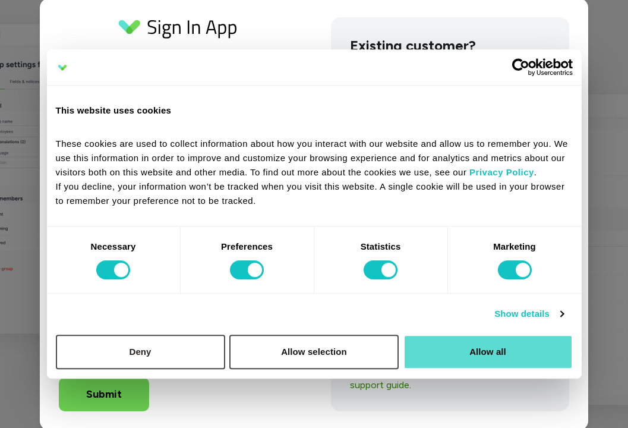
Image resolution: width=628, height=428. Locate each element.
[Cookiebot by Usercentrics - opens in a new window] (521, 67)
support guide (379, 385)
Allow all (487, 352)
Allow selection (314, 352)
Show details (522, 314)
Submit (104, 394)
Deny (140, 352)
